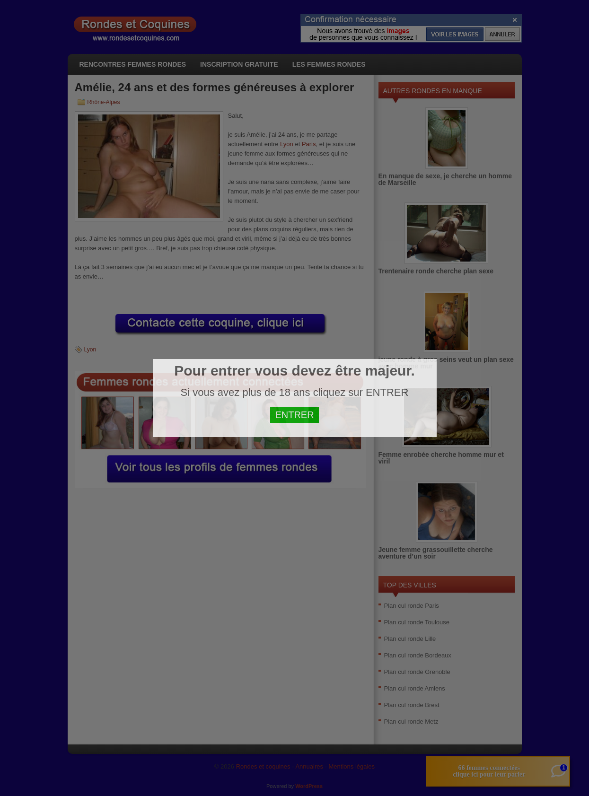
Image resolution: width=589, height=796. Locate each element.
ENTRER (294, 415)
